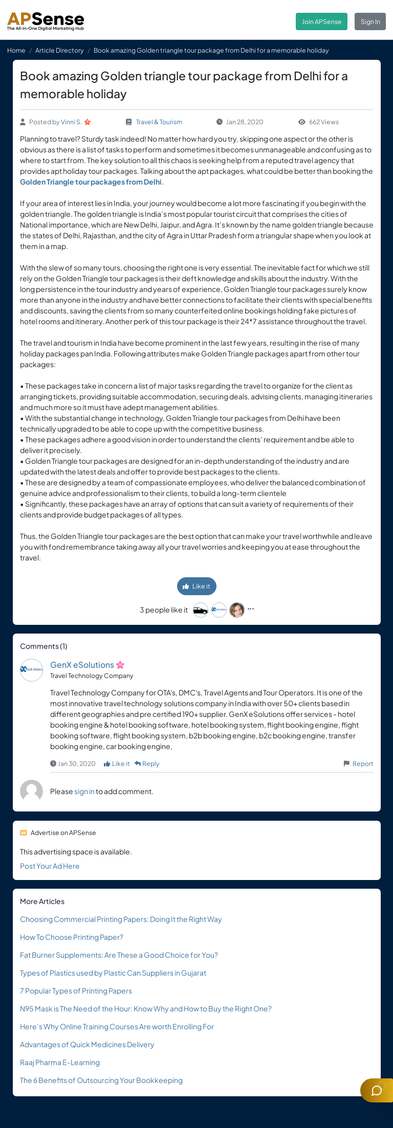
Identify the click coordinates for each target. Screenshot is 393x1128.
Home (16, 50)
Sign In (370, 21)
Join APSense (322, 21)
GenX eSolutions (82, 664)
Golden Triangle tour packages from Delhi (91, 181)
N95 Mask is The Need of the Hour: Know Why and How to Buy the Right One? (146, 1008)
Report (363, 763)
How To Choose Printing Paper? (71, 936)
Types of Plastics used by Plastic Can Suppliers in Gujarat (113, 972)
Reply (147, 763)
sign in (84, 791)
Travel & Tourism (159, 122)
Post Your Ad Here (50, 865)
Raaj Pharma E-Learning (60, 1062)
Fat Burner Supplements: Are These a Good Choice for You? (119, 954)
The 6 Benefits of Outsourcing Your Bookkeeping (101, 1080)
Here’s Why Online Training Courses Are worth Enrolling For (117, 1026)
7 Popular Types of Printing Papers (76, 990)
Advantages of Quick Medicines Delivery (87, 1044)
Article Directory (59, 50)
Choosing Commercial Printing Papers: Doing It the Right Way (121, 918)
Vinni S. (71, 122)
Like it (196, 586)
